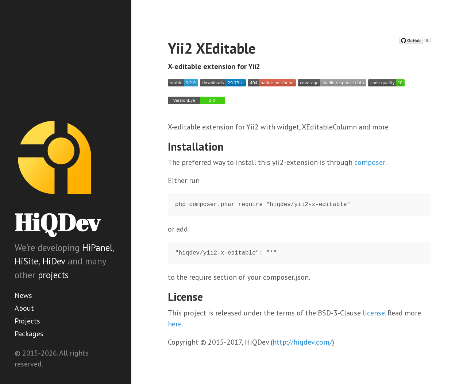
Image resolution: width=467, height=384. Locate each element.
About (24, 308)
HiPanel (97, 247)
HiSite (26, 261)
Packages (29, 333)
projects (53, 275)
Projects (27, 321)
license (374, 313)
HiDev (53, 261)
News (23, 295)
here (175, 324)
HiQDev (57, 222)
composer (369, 162)
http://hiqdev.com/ (302, 342)
